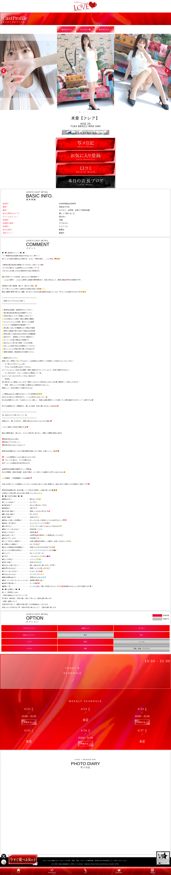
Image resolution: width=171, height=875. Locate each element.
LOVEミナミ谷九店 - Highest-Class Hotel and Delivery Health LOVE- (94, 864)
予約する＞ (29, 722)
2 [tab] (80, 112)
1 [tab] (76, 112)
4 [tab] (87, 112)
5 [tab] (91, 112)
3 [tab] (83, 112)
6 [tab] (95, 112)
